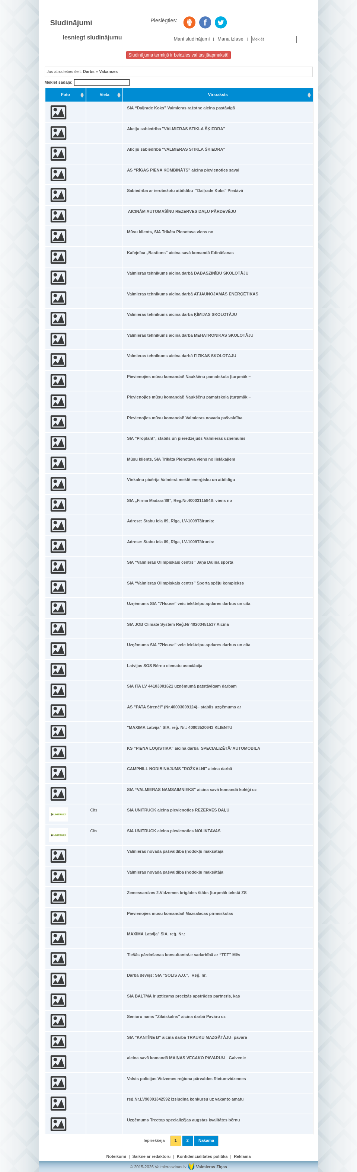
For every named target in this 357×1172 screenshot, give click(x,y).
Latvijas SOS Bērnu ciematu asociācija (164, 665)
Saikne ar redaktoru (152, 1156)
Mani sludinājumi (192, 39)
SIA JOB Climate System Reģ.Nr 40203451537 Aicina (178, 624)
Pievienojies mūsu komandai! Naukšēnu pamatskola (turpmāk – (189, 376)
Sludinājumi (71, 23)
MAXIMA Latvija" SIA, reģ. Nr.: (156, 934)
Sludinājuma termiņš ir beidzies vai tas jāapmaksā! (178, 55)
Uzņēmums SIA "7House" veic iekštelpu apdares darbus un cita (189, 603)
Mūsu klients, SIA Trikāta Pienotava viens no (170, 232)
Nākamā (206, 1140)
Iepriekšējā (154, 1140)
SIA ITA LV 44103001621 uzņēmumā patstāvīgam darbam (182, 686)
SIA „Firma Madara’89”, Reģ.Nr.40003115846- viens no (179, 500)
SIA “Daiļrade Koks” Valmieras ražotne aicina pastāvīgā (181, 108)
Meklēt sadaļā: (87, 82)
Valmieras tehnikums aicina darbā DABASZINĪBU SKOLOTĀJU (187, 273)
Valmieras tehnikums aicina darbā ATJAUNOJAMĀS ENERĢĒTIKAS (192, 294)
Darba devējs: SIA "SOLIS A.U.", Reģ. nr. (167, 975)
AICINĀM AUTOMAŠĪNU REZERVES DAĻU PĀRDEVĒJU (181, 211)
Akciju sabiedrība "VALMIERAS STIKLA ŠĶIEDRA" (176, 129)
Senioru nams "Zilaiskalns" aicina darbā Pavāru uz (176, 1016)
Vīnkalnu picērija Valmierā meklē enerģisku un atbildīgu (181, 479)
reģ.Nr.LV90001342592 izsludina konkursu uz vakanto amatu (185, 1099)
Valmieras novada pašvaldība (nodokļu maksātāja (175, 851)
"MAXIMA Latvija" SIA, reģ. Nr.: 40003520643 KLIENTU (179, 727)
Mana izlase (230, 39)
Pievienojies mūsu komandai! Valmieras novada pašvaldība (184, 418)
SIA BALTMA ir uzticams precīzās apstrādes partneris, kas (183, 996)
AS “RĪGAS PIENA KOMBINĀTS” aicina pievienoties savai (183, 170)
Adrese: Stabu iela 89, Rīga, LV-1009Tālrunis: (170, 521)
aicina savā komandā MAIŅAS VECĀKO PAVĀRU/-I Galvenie (186, 1058)
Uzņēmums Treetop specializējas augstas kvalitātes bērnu (183, 1120)
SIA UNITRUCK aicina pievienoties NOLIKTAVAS (173, 831)
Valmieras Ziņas (211, 1167)
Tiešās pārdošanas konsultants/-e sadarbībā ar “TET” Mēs (183, 954)
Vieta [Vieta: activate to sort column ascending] (104, 94)
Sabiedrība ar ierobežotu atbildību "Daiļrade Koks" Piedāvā (185, 190)
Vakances (108, 71)
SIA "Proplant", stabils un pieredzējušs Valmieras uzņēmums (186, 438)
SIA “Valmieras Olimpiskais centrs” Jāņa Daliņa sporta (180, 562)
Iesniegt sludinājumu (92, 37)
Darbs (89, 71)
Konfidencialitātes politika (202, 1156)
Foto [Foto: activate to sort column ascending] (65, 94)
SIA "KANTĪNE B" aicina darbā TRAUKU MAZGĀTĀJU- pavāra (187, 1037)
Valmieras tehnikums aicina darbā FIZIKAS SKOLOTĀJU (181, 355)
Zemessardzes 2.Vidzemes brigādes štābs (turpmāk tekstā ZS (186, 892)
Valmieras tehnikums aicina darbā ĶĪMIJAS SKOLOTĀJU (182, 314)
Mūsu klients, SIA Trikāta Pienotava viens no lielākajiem (181, 459)
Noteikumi (116, 1156)
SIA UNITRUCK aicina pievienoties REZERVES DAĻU (178, 810)
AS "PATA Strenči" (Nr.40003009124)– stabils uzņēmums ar (184, 707)
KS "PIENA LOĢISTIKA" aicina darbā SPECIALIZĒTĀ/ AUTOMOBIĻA (193, 748)
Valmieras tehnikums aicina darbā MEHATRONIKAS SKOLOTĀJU (190, 335)
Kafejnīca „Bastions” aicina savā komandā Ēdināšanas (180, 252)
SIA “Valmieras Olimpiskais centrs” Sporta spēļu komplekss (185, 583)
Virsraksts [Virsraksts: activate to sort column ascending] (218, 94)
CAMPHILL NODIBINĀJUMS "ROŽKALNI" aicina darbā (179, 768)
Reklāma (242, 1156)
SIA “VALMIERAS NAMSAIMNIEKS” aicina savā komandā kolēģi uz (191, 789)
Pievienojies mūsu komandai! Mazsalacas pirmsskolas (180, 913)
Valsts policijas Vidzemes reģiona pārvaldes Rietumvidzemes (186, 1078)
